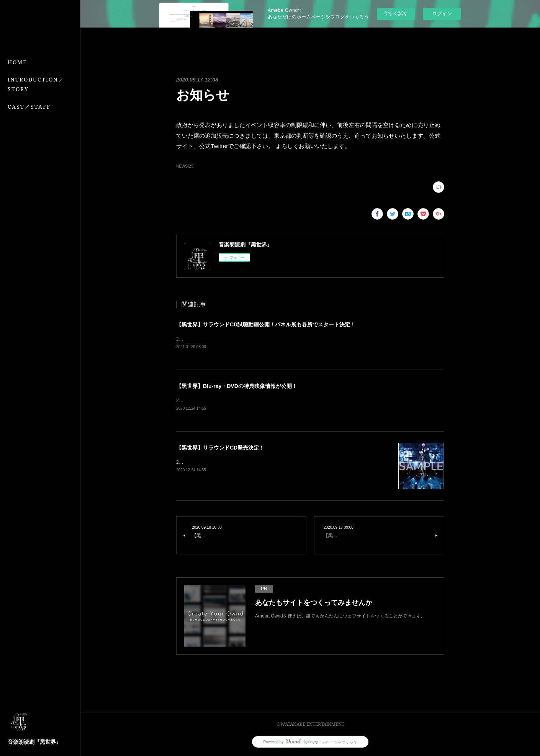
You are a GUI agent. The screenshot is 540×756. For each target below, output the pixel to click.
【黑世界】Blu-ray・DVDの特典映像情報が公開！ (236, 386)
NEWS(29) (185, 166)
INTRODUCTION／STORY (36, 84)
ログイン (442, 13)
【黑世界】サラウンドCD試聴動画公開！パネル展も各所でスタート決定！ (265, 324)
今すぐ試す (395, 13)
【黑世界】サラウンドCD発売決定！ (220, 449)
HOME (17, 62)
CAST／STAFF (29, 106)
